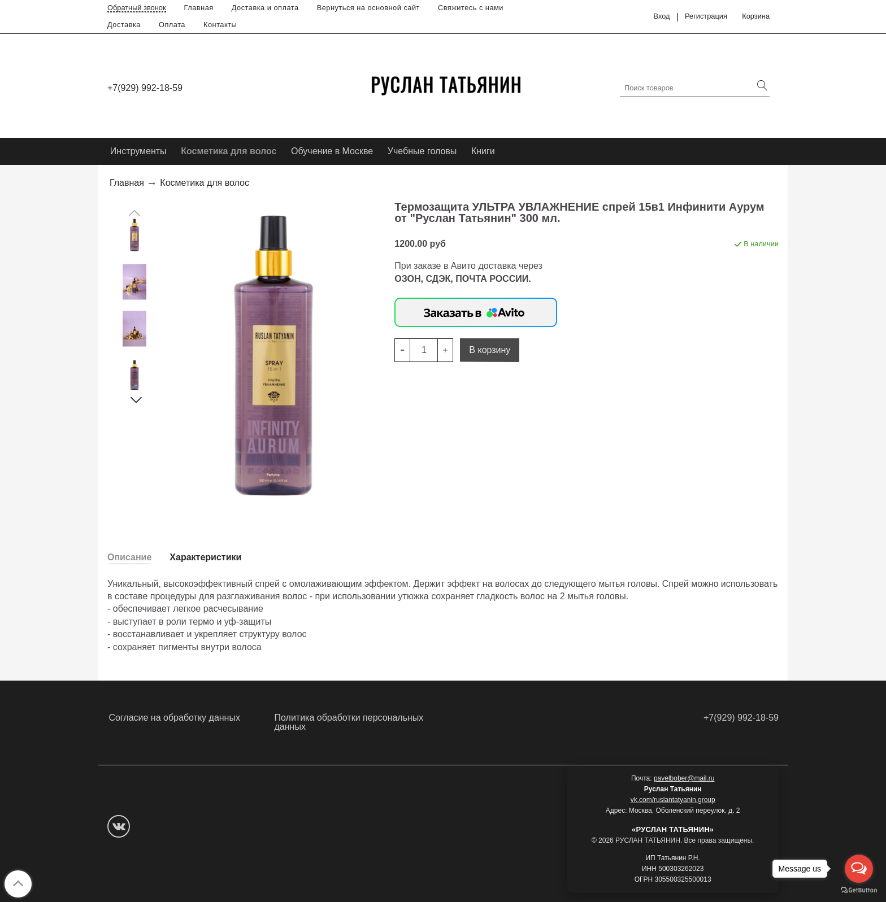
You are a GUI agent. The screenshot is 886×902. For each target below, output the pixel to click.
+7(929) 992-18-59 (145, 88)
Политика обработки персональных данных (349, 722)
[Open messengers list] (859, 869)
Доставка (124, 24)
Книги (483, 151)
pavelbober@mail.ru (684, 778)
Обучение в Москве (332, 151)
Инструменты (138, 151)
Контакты (220, 24)
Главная (199, 7)
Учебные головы (422, 151)
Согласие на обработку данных (174, 717)
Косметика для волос (228, 151)
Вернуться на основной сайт (368, 7)
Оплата (172, 24)
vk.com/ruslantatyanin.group (673, 800)
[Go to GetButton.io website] (859, 890)
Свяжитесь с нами (470, 7)
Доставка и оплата (265, 7)
